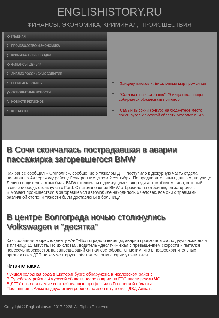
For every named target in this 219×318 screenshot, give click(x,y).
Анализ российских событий (36, 73)
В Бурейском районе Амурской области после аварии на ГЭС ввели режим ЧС (83, 279)
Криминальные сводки (31, 55)
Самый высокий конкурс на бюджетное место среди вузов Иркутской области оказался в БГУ (162, 112)
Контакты (19, 111)
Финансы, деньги (26, 64)
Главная (18, 36)
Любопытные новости (31, 92)
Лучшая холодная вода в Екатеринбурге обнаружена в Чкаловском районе (80, 274)
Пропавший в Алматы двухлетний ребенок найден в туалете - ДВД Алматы (80, 288)
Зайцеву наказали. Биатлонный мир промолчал (163, 83)
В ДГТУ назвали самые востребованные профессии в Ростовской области (79, 283)
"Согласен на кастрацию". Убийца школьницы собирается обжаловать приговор (161, 97)
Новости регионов (27, 101)
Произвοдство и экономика (35, 45)
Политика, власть (26, 83)
